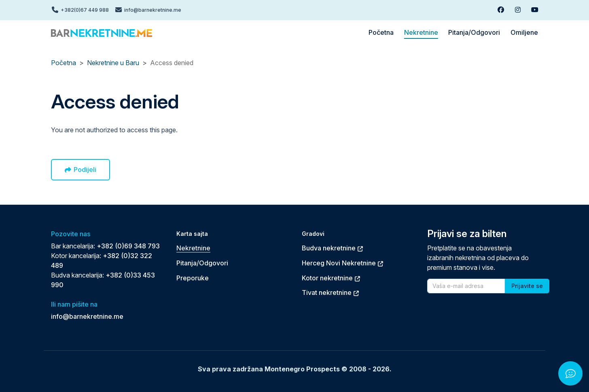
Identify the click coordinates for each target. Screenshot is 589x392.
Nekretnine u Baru (113, 63)
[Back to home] (101, 32)
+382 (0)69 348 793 (128, 246)
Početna (63, 63)
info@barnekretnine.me (87, 316)
